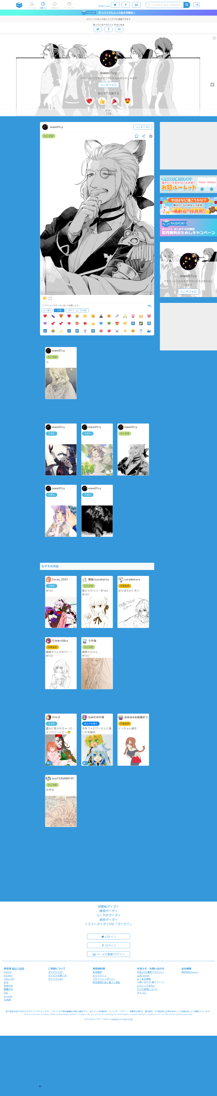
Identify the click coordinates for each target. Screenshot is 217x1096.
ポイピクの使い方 (57, 975)
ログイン (108, 936)
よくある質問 (144, 979)
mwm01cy (108, 73)
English (8, 972)
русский (8, 996)
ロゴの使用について (147, 989)
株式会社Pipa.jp (189, 972)
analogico (115, 1019)
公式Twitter (143, 975)
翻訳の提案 (18, 968)
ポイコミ (141, 992)
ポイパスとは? (55, 979)
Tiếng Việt (9, 979)
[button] (40, 1086)
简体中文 (8, 985)
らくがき (48, 136)
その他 (83, 310)
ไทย (6, 992)
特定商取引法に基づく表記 (106, 982)
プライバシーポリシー (104, 979)
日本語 (7, 999)
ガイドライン (99, 975)
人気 (59, 310)
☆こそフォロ (108, 85)
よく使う (47, 310)
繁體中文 (8, 989)
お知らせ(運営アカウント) (150, 972)
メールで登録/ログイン (109, 954)
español (8, 975)
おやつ (71, 310)
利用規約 (97, 972)
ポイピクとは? (55, 972)
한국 (6, 982)
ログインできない (146, 985)
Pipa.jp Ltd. (128, 1019)
